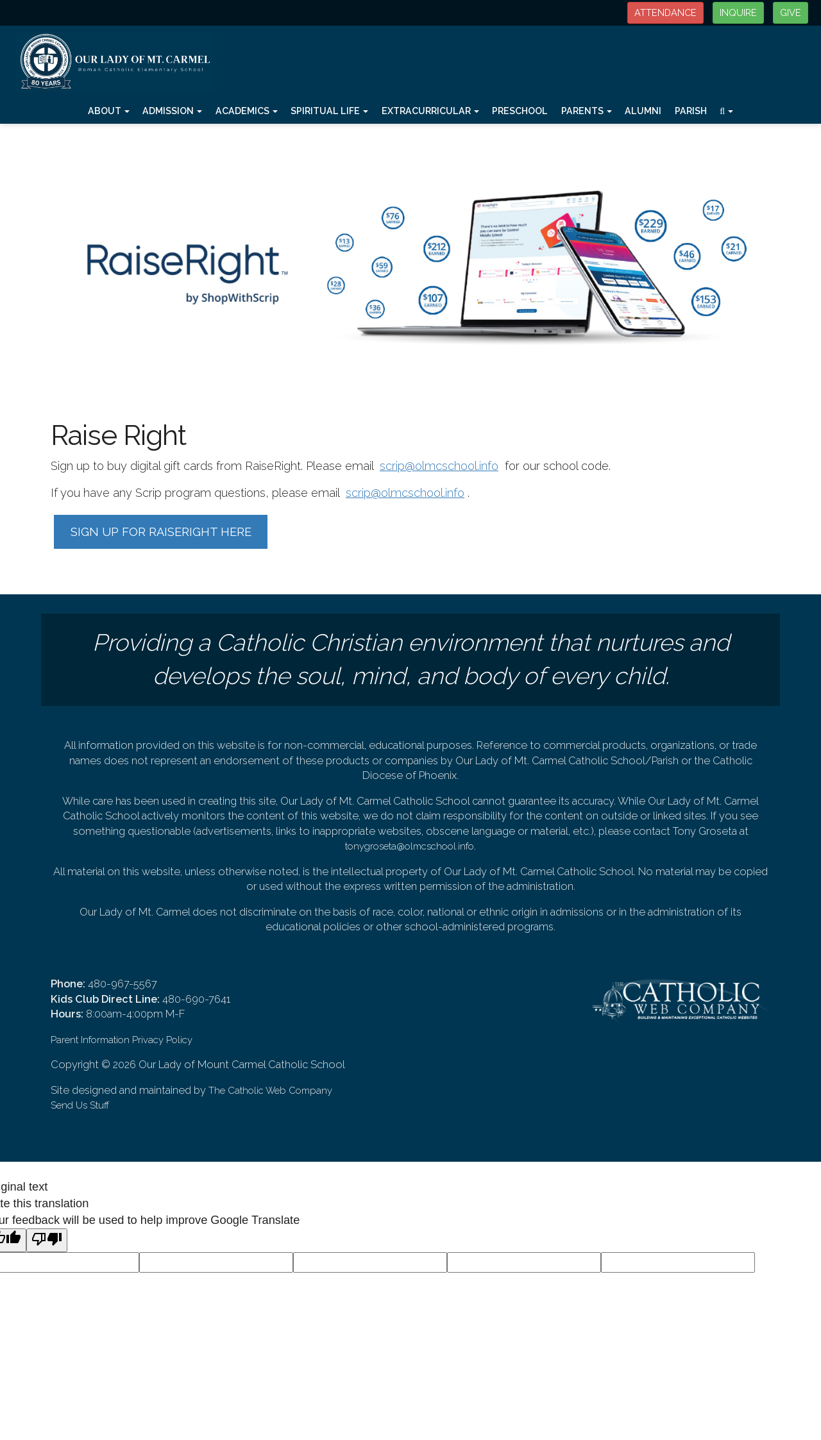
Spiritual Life (329, 111)
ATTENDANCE (665, 12)
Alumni (643, 111)
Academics (247, 111)
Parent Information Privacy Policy (121, 1039)
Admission (172, 111)
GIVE (790, 12)
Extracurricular (430, 111)
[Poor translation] (46, 1240)
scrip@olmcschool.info (439, 466)
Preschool (520, 111)
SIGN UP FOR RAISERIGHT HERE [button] (161, 532)
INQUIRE (738, 12)
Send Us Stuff (80, 1105)
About (109, 111)
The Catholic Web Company (270, 1090)
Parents (586, 111)
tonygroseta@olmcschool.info (409, 846)
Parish (691, 111)
